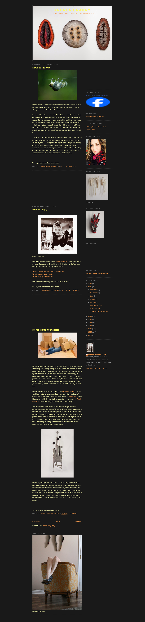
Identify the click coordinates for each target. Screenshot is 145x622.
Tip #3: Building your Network (42, 277)
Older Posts (78, 521)
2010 (90, 329)
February (93, 302)
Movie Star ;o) (39, 209)
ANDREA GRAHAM (72, 10)
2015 (90, 287)
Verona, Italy (73, 396)
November (94, 293)
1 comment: (72, 166)
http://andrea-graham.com (95, 116)
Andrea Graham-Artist (97, 354)
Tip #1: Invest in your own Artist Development (48, 271)
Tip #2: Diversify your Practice (42, 274)
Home (58, 521)
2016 (90, 284)
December (94, 290)
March (92, 299)
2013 (90, 319)
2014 (90, 316)
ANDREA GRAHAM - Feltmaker (97, 273)
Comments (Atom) (48, 526)
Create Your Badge (102, 95)
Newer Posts (36, 521)
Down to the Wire (41, 68)
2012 (90, 322)
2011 (90, 326)
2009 (90, 332)
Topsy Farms (90, 129)
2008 (90, 335)
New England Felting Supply (96, 127)
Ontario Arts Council (69, 391)
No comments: (74, 290)
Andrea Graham (90, 95)
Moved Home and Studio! (45, 330)
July (91, 296)
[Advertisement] (50, 188)
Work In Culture (61, 261)
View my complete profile (96, 368)
